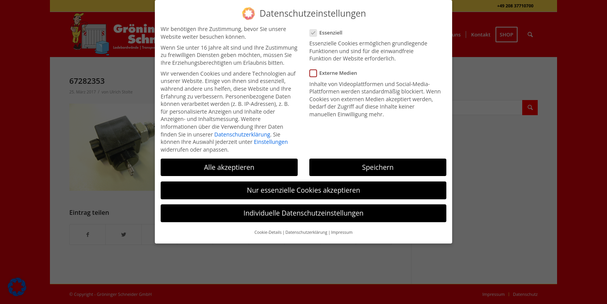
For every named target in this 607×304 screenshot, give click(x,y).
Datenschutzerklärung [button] (306, 232)
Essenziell (329, 32)
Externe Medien (336, 73)
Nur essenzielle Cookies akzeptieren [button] (303, 190)
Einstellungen (271, 141)
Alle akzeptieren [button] (229, 167)
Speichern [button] (377, 167)
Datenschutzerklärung (242, 134)
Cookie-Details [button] (267, 232)
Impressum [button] (341, 232)
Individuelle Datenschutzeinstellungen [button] (303, 213)
